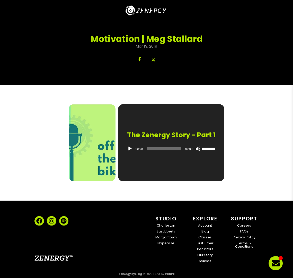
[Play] (129, 148)
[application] (171, 149)
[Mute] (198, 148)
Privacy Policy (244, 237)
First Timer (205, 243)
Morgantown (166, 237)
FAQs (244, 231)
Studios (205, 260)
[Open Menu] (275, 10)
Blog (205, 231)
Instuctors (205, 249)
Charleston (166, 225)
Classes (205, 237)
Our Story (205, 255)
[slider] (164, 148)
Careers (244, 225)
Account (205, 225)
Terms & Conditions (244, 245)
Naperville (165, 243)
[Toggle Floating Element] (276, 263)
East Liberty (166, 231)
